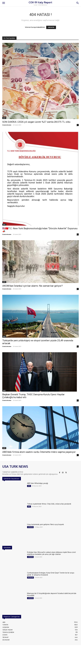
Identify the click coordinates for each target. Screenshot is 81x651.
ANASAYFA (51, 27)
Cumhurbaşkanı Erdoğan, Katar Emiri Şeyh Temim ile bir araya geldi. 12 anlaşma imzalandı (50, 574)
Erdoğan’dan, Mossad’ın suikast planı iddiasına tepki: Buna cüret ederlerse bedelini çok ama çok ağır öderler (51, 553)
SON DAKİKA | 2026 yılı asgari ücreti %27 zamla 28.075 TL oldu (36, 122)
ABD (4, 118)
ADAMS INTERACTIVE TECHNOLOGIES (57, 647)
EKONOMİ (30, 577)
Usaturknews (6, 125)
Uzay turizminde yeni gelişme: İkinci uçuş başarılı (45, 524)
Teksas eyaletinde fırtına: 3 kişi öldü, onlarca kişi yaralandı (49, 504)
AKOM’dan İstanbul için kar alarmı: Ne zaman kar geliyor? (32, 285)
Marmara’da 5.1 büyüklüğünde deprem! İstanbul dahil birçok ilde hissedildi (51, 594)
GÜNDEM (30, 527)
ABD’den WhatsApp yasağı (37, 483)
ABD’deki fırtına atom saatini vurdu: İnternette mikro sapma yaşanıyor (39, 452)
